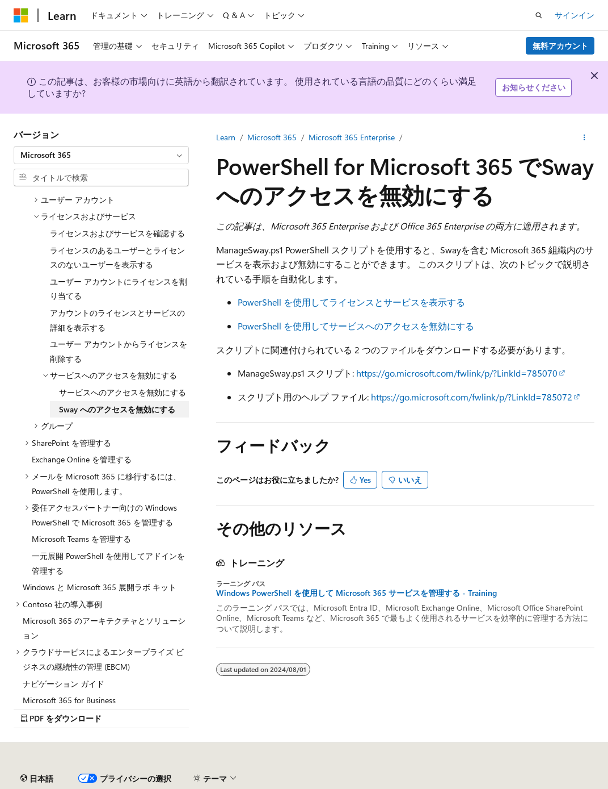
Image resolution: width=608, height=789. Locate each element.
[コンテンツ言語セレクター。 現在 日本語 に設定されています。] (37, 779)
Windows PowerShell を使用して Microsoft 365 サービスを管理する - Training (356, 593)
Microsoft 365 (272, 137)
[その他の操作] (584, 137)
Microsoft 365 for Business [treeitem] (69, 700)
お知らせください (533, 87)
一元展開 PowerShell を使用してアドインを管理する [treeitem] (108, 563)
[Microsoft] (21, 15)
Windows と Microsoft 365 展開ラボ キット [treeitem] (99, 587)
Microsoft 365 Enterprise (352, 137)
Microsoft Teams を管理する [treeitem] (81, 538)
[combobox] (101, 155)
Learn (225, 137)
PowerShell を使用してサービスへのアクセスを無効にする (356, 326)
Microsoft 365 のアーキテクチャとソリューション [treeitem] (104, 628)
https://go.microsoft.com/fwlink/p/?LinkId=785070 (457, 373)
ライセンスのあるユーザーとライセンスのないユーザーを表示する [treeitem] (117, 257)
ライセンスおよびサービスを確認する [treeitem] (117, 233)
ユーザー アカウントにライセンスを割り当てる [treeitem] (118, 289)
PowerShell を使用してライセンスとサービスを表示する (351, 302)
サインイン (574, 15)
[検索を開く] (538, 15)
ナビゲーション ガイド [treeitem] (63, 683)
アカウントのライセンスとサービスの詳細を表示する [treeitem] (117, 320)
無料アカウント (560, 45)
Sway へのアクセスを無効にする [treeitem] (117, 409)
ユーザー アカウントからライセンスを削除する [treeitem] (118, 351)
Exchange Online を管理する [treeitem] (82, 459)
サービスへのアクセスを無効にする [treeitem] (122, 392)
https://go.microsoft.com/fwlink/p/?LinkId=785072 (471, 397)
